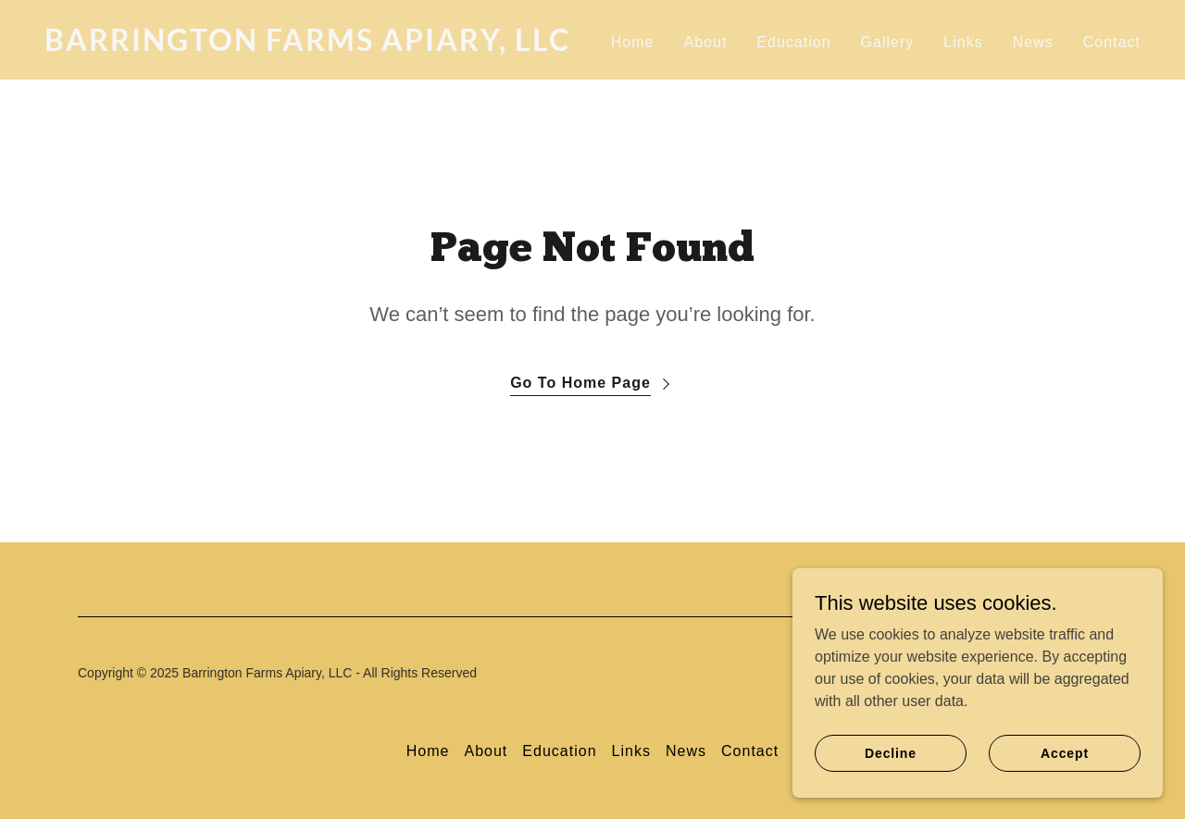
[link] (311, 46)
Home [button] (428, 751)
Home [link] (633, 42)
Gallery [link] (888, 42)
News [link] (1033, 42)
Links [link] (962, 42)
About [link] (705, 42)
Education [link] (793, 42)
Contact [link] (1112, 42)
